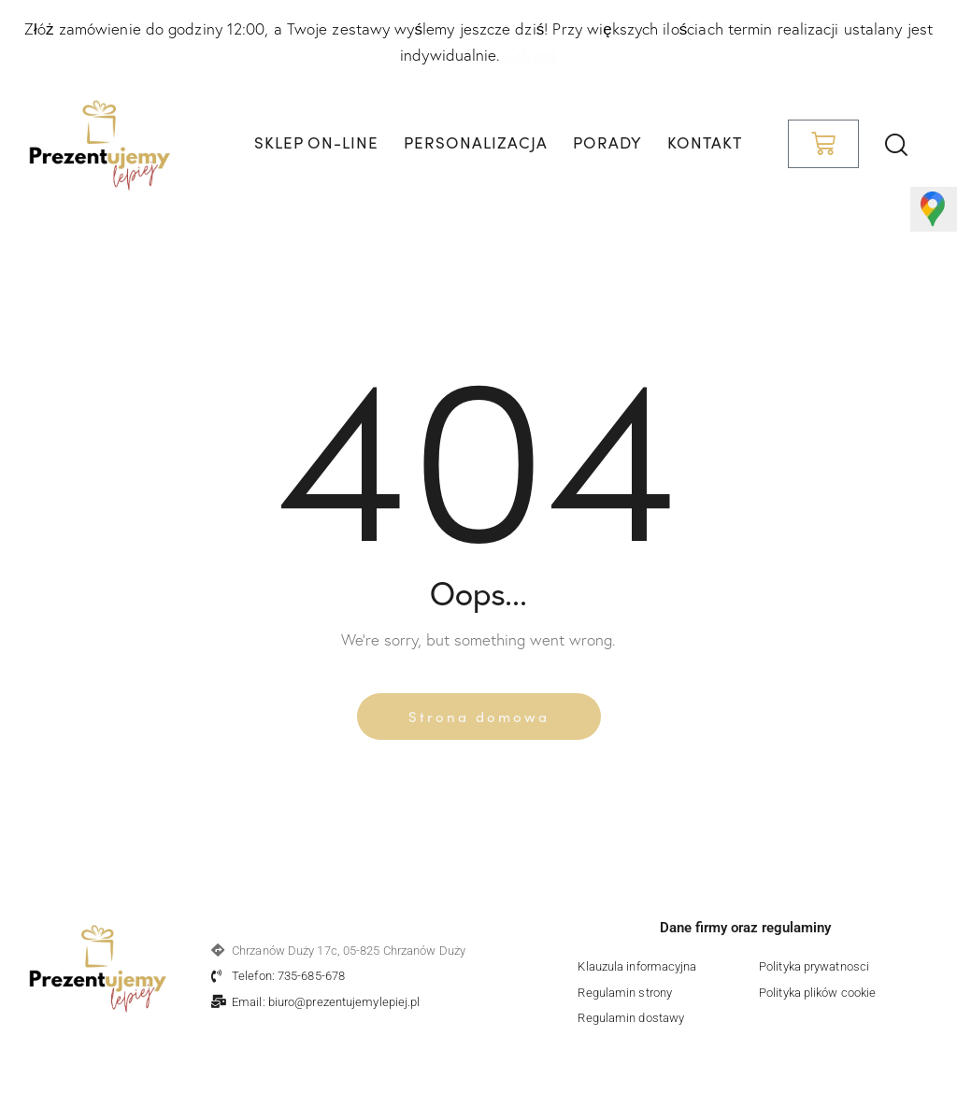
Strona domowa (479, 716)
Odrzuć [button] (531, 54)
